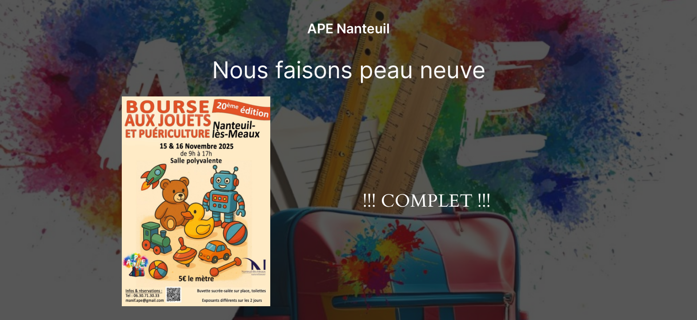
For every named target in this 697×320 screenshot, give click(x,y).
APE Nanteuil (348, 28)
